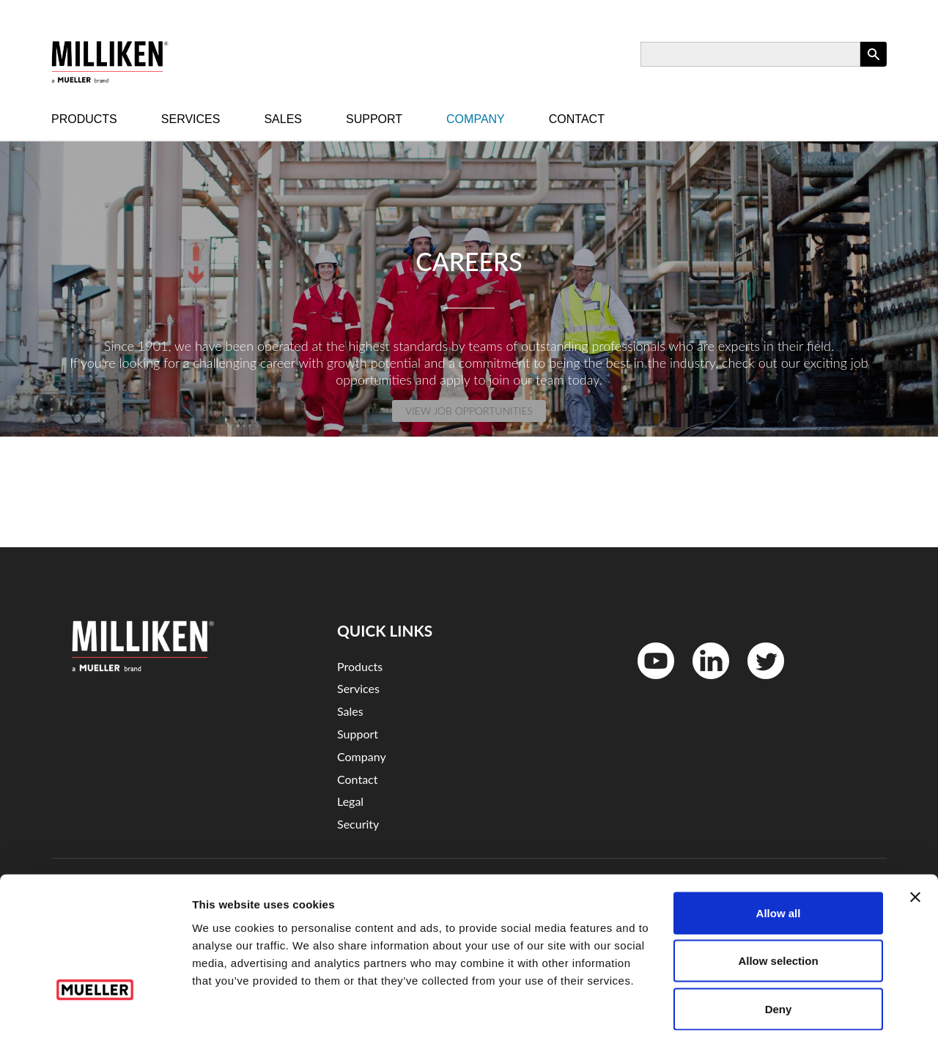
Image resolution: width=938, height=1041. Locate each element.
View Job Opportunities (469, 410)
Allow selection (778, 897)
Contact (577, 119)
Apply (873, 66)
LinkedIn (703, 682)
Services (191, 119)
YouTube (648, 682)
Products (84, 119)
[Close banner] (915, 833)
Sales (283, 119)
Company (475, 119)
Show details (769, 1012)
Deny (778, 944)
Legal (350, 801)
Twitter (756, 682)
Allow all (778, 848)
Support (374, 119)
